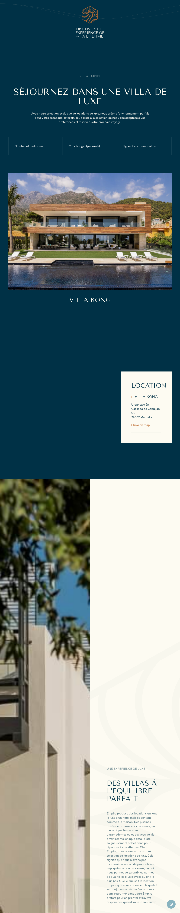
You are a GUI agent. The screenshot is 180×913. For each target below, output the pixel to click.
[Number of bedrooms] (35, 146)
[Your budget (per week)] (90, 146)
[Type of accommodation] (144, 146)
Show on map (140, 425)
